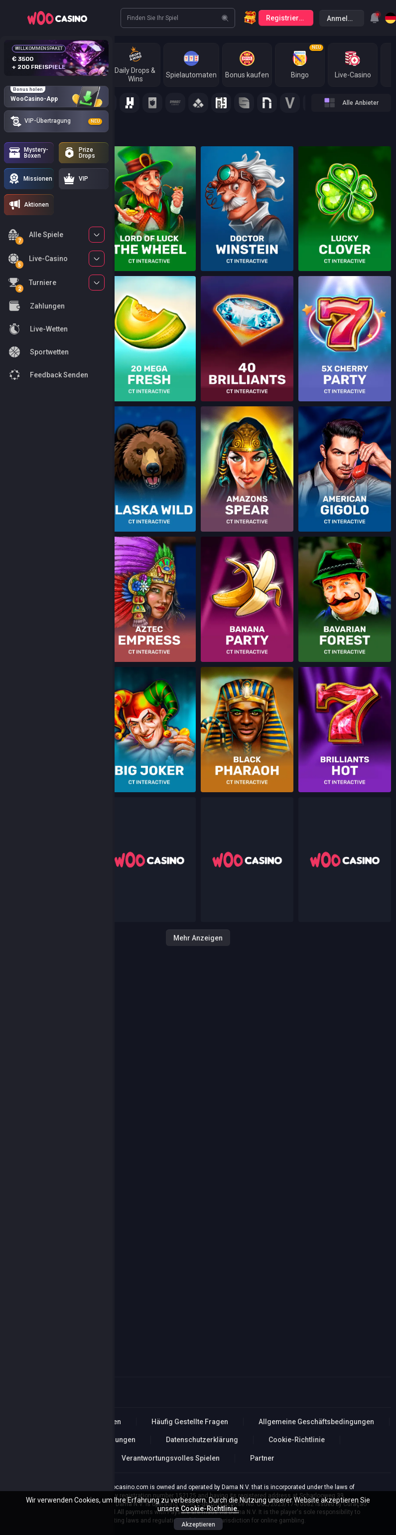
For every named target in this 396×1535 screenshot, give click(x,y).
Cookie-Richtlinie (296, 1440)
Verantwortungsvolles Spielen (171, 1458)
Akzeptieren (198, 1524)
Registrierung (288, 18)
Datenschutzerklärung (202, 1440)
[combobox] (374, 18)
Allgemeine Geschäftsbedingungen (316, 1422)
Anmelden (343, 18)
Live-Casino (38, 260)
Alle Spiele (35, 236)
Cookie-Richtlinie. (210, 1509)
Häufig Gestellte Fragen (189, 1422)
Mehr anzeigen (198, 938)
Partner (262, 1458)
